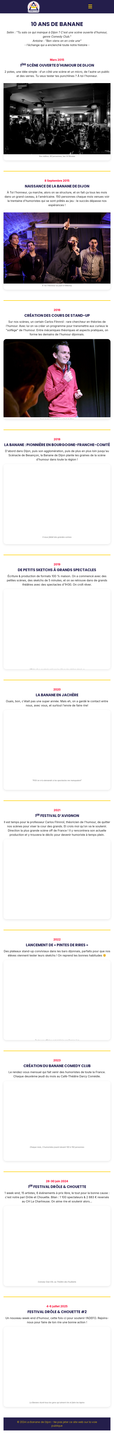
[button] (90, 7)
